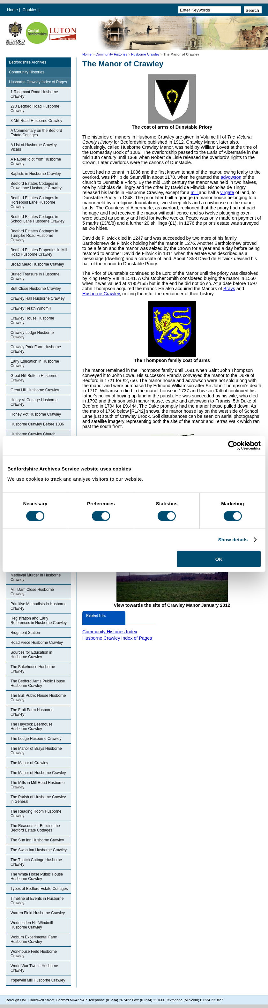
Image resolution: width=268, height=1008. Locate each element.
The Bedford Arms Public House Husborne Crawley (38, 683)
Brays (229, 288)
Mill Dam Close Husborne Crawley (32, 591)
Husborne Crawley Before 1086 (37, 424)
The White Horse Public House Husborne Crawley (37, 876)
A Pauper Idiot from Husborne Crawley (36, 161)
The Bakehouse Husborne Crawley (33, 669)
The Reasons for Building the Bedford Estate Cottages (35, 828)
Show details (233, 539)
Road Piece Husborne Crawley (37, 642)
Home (12, 9)
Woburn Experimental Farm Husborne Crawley (34, 939)
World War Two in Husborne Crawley (34, 968)
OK (219, 558)
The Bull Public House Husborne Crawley (38, 697)
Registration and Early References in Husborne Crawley (39, 620)
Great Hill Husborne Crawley (35, 390)
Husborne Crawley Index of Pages (38, 82)
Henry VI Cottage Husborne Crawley (34, 402)
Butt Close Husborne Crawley (36, 288)
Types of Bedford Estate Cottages (39, 888)
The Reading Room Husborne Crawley (36, 813)
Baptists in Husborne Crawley (36, 173)
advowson (231, 177)
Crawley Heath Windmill (31, 308)
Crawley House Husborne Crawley (32, 320)
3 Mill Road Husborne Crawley (36, 120)
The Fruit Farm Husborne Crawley (32, 712)
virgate (227, 192)
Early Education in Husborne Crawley (35, 363)
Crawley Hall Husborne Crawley (37, 298)
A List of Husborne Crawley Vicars (34, 147)
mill (195, 192)
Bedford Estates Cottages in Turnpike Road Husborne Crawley (34, 235)
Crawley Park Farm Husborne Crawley (36, 349)
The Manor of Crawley (29, 763)
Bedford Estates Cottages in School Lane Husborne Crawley (37, 218)
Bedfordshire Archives (27, 62)
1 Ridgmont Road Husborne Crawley (34, 94)
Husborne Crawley (145, 54)
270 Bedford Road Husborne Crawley (35, 108)
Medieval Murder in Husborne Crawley (36, 577)
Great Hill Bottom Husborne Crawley (34, 377)
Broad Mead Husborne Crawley (37, 264)
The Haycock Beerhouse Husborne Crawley (31, 726)
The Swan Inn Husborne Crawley (39, 850)
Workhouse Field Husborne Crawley (34, 953)
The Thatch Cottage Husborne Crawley (36, 862)
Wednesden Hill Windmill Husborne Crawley (32, 925)
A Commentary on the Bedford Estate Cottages (36, 132)
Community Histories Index (109, 631)
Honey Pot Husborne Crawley (36, 414)
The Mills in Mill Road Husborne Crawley (37, 784)
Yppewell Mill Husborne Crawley (38, 980)
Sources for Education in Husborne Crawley (31, 654)
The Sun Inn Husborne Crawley (37, 840)
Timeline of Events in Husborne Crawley (37, 900)
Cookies (31, 9)
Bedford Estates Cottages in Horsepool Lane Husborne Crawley (34, 202)
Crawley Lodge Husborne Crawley (32, 334)
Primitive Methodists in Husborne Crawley (38, 606)
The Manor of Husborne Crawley (38, 773)
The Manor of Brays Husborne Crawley (36, 750)
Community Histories (111, 54)
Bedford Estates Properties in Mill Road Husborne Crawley (39, 252)
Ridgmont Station (25, 632)
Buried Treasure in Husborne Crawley (35, 276)
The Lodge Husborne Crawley (36, 738)
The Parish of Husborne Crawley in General (38, 799)
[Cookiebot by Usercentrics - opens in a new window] (233, 445)
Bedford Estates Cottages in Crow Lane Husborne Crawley (36, 185)
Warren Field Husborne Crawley (38, 913)
